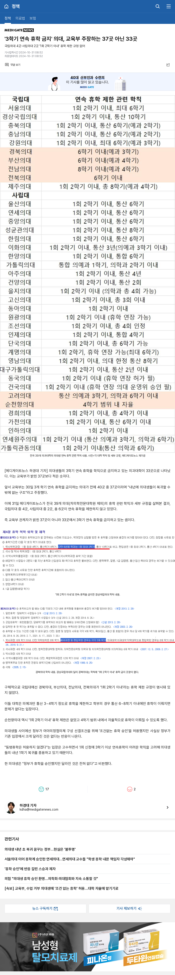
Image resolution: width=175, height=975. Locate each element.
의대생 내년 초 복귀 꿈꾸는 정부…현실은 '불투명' (40, 849)
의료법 (20, 18)
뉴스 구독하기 (45, 908)
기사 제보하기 (129, 908)
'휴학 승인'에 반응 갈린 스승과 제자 (30, 869)
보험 (33, 18)
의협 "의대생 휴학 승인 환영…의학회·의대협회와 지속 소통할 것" (51, 879)
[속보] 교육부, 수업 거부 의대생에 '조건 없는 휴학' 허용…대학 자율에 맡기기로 (61, 888)
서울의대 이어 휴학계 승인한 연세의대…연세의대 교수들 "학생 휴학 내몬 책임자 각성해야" (70, 859)
